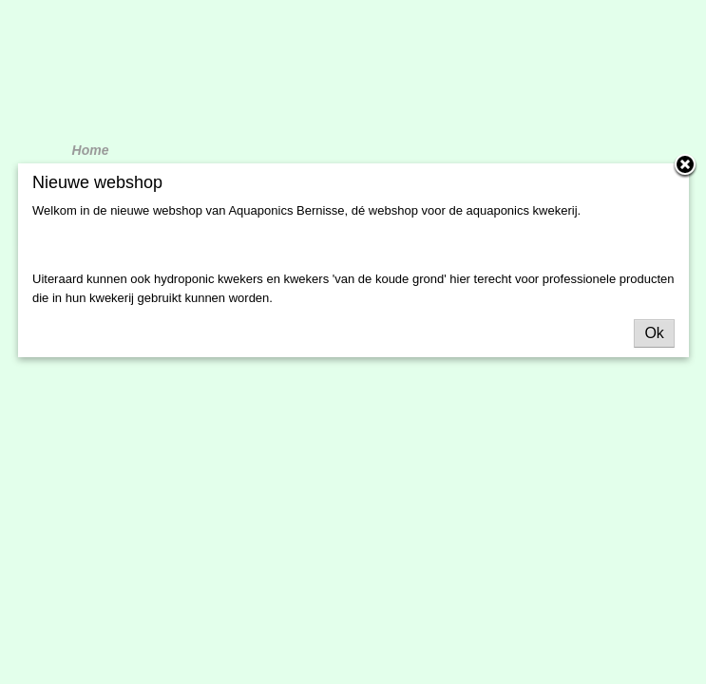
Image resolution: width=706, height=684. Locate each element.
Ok (653, 333)
